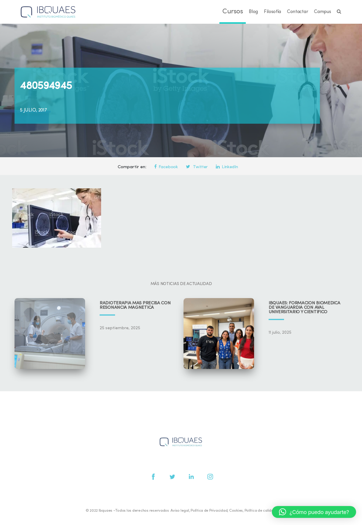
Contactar (297, 11)
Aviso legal (179, 511)
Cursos (232, 11)
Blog (253, 11)
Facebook (166, 167)
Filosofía (272, 11)
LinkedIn (227, 167)
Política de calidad (260, 511)
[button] (314, 512)
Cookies (236, 511)
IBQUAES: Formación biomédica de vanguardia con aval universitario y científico (304, 307)
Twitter (197, 167)
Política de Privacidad (209, 511)
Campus (322, 11)
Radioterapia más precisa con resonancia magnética (135, 305)
